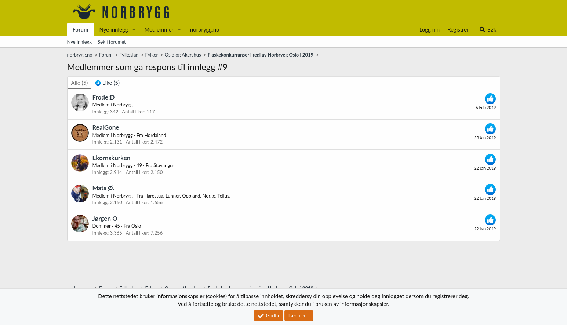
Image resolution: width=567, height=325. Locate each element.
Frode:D (103, 97)
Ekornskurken (111, 158)
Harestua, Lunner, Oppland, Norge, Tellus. (187, 196)
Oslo (136, 226)
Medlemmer (159, 29)
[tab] (107, 83)
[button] (133, 29)
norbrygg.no (204, 29)
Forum (80, 29)
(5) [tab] (79, 82)
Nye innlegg (113, 29)
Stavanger (163, 165)
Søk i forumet (112, 42)
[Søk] (487, 29)
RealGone (105, 127)
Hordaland (155, 135)
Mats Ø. (103, 188)
